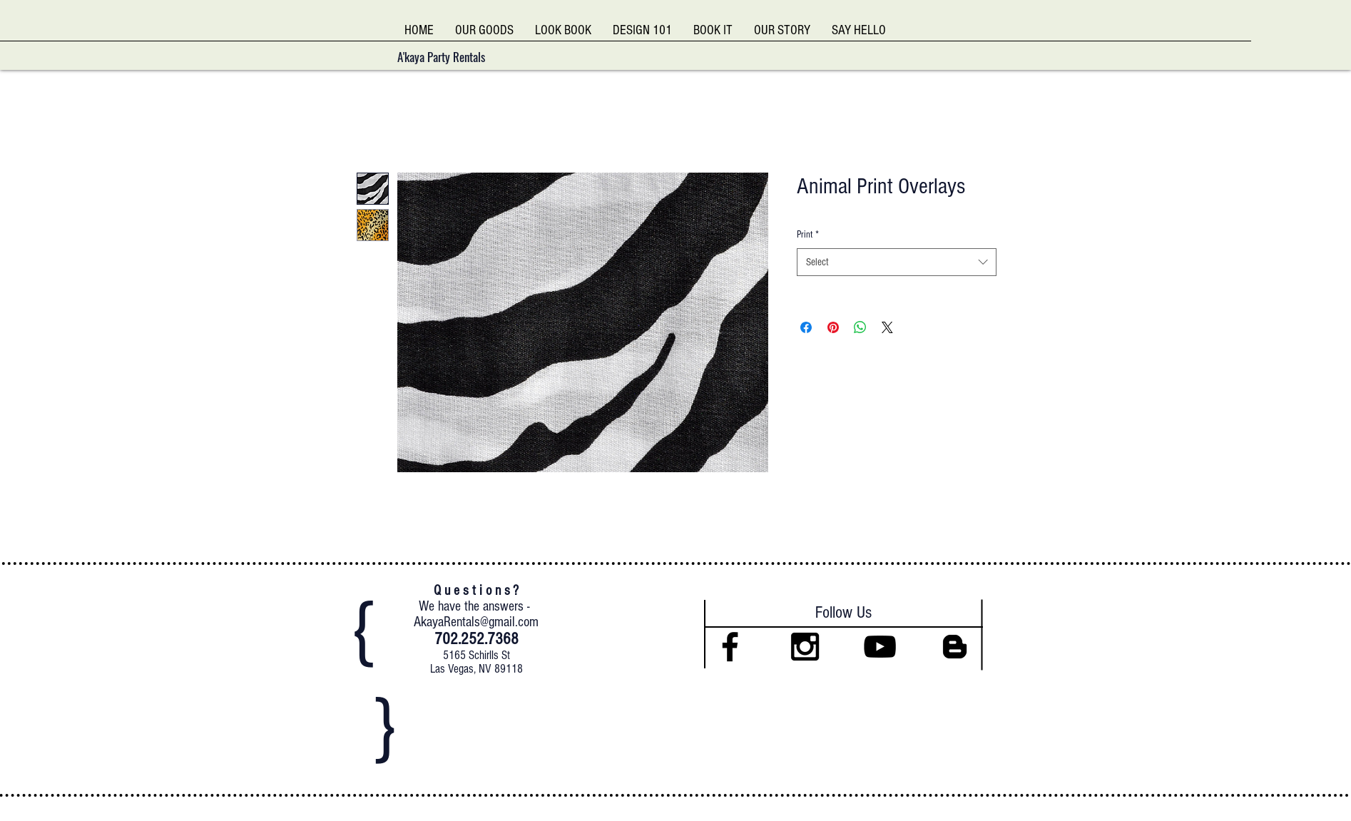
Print (808, 234)
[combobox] (896, 262)
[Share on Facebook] (806, 327)
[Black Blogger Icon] (954, 646)
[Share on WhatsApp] (860, 327)
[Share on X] (887, 327)
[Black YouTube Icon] (879, 646)
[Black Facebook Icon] (730, 646)
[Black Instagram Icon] (805, 646)
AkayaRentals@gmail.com (476, 622)
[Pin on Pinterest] (833, 327)
